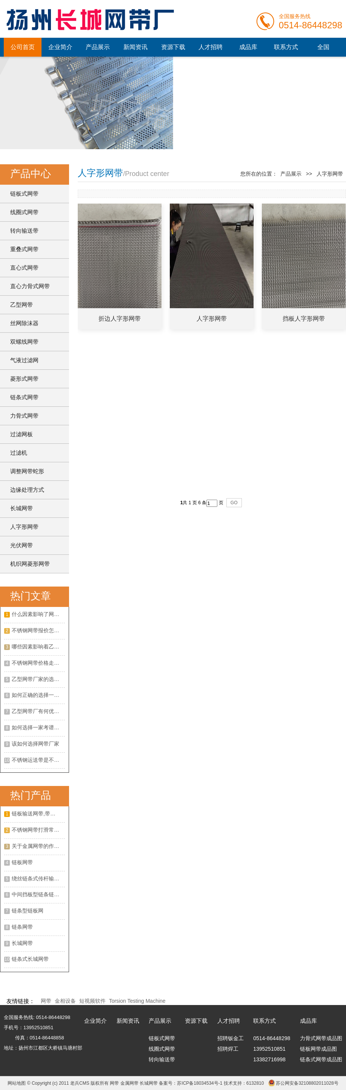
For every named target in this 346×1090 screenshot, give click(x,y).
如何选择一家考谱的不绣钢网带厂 (38, 727)
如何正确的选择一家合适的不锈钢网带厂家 (38, 695)
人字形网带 (24, 526)
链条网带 (22, 927)
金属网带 (129, 1083)
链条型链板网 (27, 911)
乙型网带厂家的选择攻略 (38, 679)
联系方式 (286, 47)
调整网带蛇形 (27, 471)
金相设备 (65, 1001)
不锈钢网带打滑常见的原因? (38, 830)
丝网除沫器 (24, 323)
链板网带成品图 (318, 1049)
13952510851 (269, 1049)
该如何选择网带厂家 (35, 744)
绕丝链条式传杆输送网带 (38, 878)
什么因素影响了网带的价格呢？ (38, 614)
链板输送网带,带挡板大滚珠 (38, 814)
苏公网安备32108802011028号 (307, 1083)
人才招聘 (210, 47)
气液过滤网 (24, 360)
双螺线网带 (24, 341)
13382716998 (269, 1059)
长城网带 (21, 508)
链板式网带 (24, 193)
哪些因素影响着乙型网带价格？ (38, 647)
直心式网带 (24, 267)
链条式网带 (24, 397)
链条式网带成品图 (321, 1059)
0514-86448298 (271, 1038)
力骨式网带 (24, 415)
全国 (323, 47)
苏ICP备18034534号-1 (199, 1083)
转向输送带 (24, 230)
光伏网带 (21, 545)
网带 (46, 1001)
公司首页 (23, 47)
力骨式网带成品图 (321, 1038)
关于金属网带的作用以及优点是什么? (38, 846)
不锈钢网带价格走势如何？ (38, 663)
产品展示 (98, 47)
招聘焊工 (227, 1049)
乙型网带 (21, 304)
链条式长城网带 (30, 959)
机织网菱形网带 (30, 563)
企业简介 (60, 47)
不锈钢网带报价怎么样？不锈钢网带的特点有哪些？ (38, 630)
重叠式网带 (24, 249)
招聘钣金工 (230, 1038)
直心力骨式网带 (30, 286)
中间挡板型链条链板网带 (38, 894)
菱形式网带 (24, 378)
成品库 (248, 47)
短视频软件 (92, 1001)
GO (234, 502)
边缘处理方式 (27, 489)
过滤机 (18, 452)
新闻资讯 (135, 47)
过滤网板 (21, 434)
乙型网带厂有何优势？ (38, 711)
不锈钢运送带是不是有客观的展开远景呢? (38, 760)
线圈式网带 (24, 212)
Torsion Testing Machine (137, 1001)
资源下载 (173, 47)
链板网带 (22, 862)
